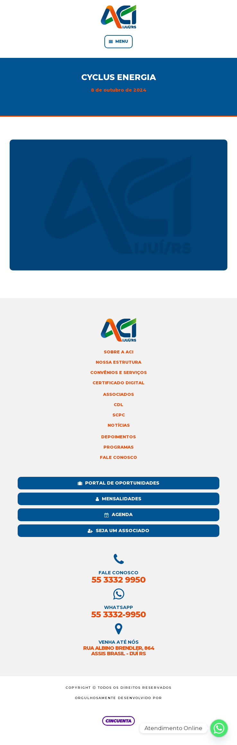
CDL (118, 404)
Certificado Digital (118, 382)
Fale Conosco (118, 457)
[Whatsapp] (219, 728)
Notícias (119, 425)
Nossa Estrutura (118, 362)
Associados (118, 394)
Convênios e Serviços (118, 372)
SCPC (118, 415)
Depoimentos (118, 436)
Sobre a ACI (118, 352)
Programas (118, 447)
